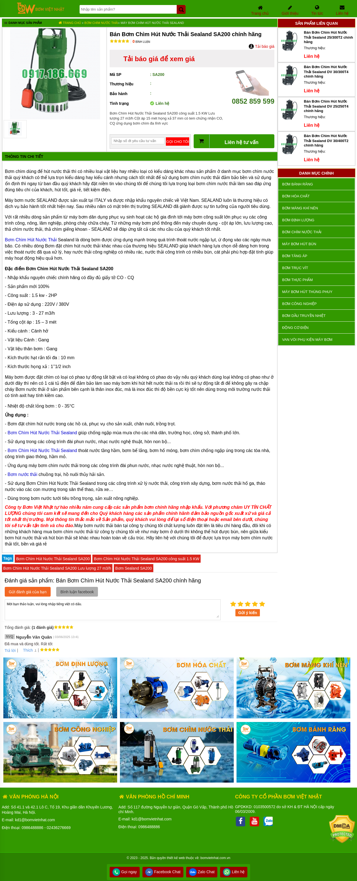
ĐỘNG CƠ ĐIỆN (295, 328)
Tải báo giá (261, 46)
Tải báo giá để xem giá (159, 59)
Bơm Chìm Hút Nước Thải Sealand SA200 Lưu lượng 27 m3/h (57, 568)
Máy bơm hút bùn (299, 244)
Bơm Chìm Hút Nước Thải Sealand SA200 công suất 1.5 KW (146, 559)
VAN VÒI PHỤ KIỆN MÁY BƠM (307, 339)
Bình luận (141, 41)
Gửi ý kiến (247, 613)
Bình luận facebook (77, 592)
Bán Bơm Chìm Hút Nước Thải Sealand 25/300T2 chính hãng (328, 37)
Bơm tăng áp (294, 256)
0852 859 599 (253, 97)
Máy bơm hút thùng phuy (307, 292)
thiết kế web (176, 858)
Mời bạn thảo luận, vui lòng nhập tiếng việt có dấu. (112, 609)
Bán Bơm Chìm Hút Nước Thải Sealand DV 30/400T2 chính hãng (326, 140)
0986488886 (32, 827)
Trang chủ (69, 22)
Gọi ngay (124, 872)
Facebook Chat (163, 872)
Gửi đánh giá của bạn (28, 592)
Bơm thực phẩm (297, 280)
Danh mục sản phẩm (22, 23)
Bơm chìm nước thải (101, 22)
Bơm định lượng (298, 220)
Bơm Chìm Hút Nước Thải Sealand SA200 (53, 559)
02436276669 (59, 827)
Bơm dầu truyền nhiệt (304, 316)
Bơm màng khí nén (300, 208)
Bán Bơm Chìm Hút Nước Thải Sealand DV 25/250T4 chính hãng (326, 106)
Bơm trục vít (295, 268)
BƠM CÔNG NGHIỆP (299, 304)
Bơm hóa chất (296, 196)
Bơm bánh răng (297, 184)
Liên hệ (234, 872)
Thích (26, 650)
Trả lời (10, 650)
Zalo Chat (202, 872)
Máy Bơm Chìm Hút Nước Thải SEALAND (152, 22)
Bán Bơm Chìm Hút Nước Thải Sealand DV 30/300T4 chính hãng (326, 71)
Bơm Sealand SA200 (133, 568)
